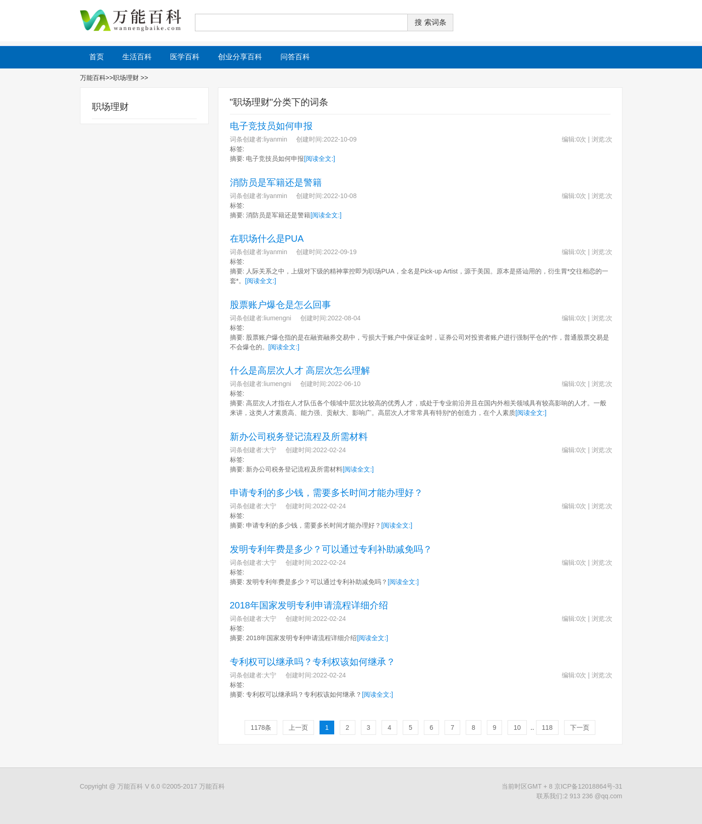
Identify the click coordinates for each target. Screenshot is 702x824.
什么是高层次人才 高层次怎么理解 (300, 370)
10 (517, 727)
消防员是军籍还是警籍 (276, 182)
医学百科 (185, 57)
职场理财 (127, 77)
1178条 (261, 727)
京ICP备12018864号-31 (588, 786)
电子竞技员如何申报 (271, 126)
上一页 (298, 727)
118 (547, 727)
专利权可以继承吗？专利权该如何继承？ (312, 662)
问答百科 (295, 57)
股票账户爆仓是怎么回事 (280, 305)
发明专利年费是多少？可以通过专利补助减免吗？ (331, 549)
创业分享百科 (240, 57)
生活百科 (137, 57)
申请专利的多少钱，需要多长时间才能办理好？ (326, 493)
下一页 (579, 727)
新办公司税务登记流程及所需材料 (299, 437)
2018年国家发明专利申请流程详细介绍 (309, 605)
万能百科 (93, 77)
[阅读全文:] (319, 158)
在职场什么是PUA (267, 238)
